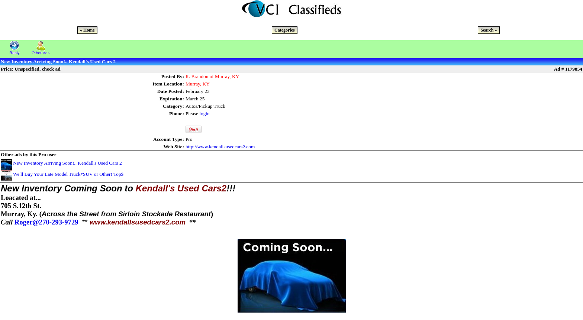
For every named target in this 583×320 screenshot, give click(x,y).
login (204, 113)
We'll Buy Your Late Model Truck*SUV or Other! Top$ (68, 174)
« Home (87, 30)
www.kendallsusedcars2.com (138, 222)
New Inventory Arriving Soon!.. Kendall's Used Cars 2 (67, 163)
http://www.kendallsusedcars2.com (220, 146)
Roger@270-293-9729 (46, 222)
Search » (488, 30)
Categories (284, 30)
